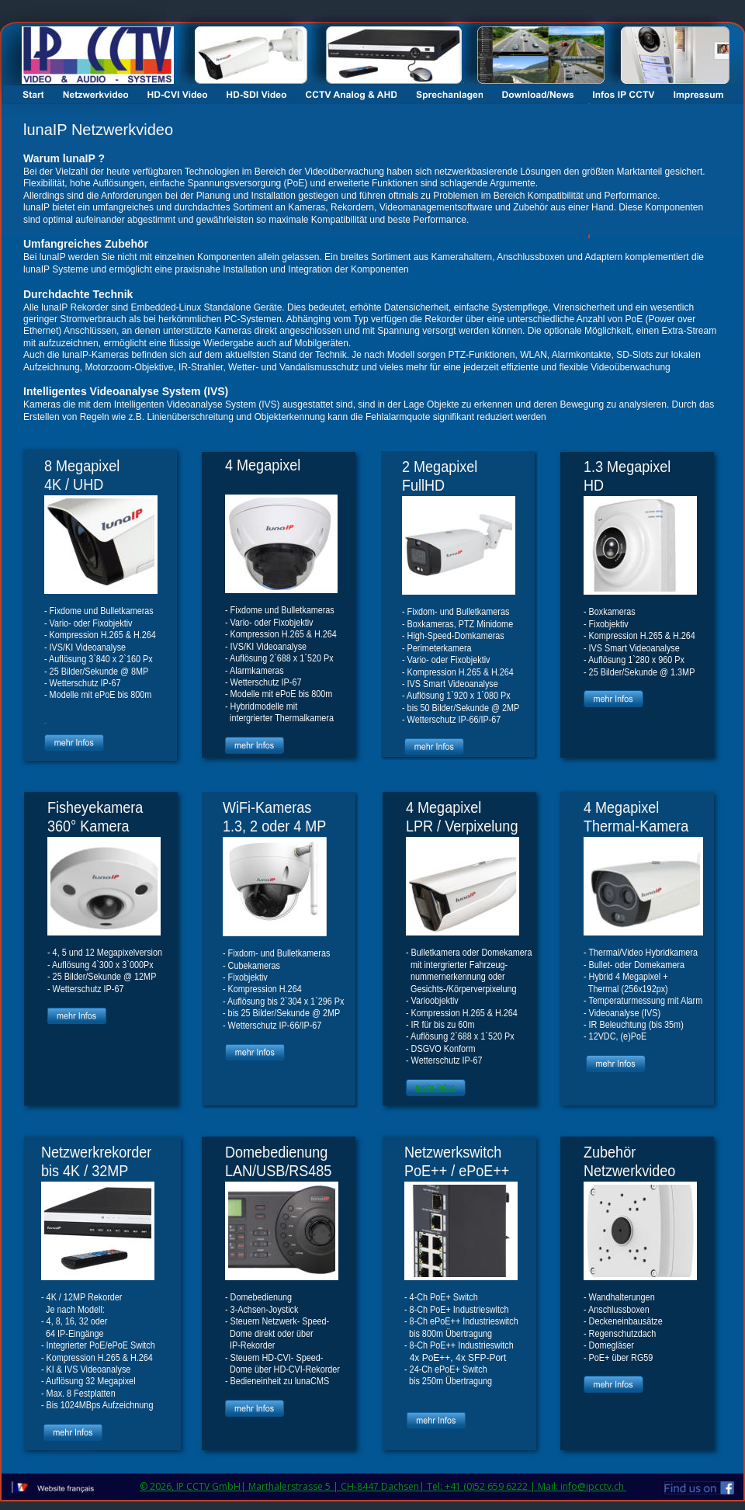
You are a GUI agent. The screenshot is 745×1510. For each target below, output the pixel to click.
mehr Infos (435, 1087)
